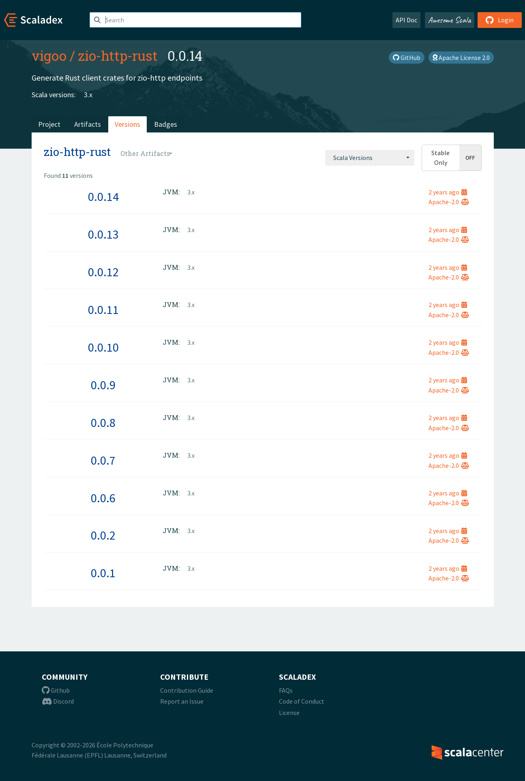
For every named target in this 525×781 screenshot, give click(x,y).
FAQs (286, 690)
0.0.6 (103, 498)
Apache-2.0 (449, 202)
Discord (58, 701)
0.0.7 (103, 460)
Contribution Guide (186, 690)
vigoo (49, 55)
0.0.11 (103, 309)
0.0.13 (103, 234)
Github (56, 690)
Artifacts (87, 124)
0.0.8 (103, 422)
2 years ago (448, 192)
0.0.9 (103, 385)
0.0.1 (103, 572)
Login (500, 20)
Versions (127, 124)
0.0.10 (103, 347)
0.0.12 (103, 272)
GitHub (406, 57)
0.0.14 (103, 196)
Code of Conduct (301, 701)
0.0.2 (103, 535)
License (289, 712)
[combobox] (369, 157)
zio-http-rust (118, 55)
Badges (165, 124)
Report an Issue (182, 701)
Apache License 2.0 (461, 57)
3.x (88, 94)
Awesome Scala (449, 20)
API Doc (406, 20)
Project (49, 124)
